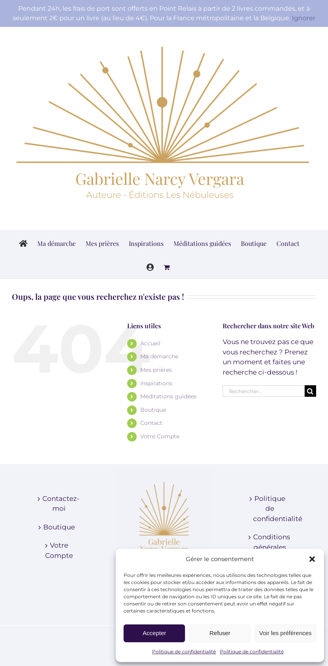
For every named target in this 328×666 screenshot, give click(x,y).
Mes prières (156, 369)
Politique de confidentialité (184, 652)
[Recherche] (310, 391)
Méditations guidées (168, 396)
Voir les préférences (285, 633)
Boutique (153, 409)
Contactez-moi (59, 504)
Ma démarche (159, 356)
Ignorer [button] (303, 18)
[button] (312, 559)
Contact (151, 422)
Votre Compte (159, 436)
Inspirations (156, 383)
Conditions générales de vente (269, 547)
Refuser (220, 633)
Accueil (150, 343)
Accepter (154, 633)
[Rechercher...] (264, 391)
